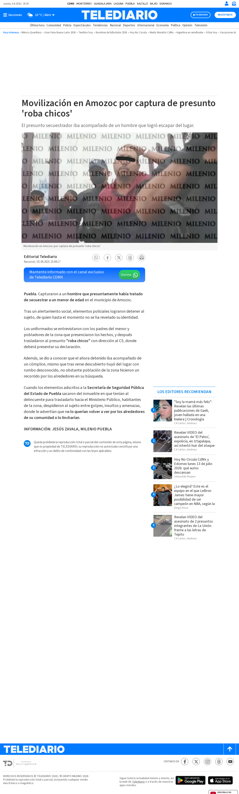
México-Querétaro (32, 32)
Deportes (129, 25)
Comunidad (54, 25)
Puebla (130, 4)
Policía (67, 25)
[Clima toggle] (39, 15)
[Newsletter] (234, 4)
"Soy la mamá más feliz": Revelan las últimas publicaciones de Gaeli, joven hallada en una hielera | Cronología (193, 410)
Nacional (115, 25)
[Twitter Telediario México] (196, 761)
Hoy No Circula (138, 32)
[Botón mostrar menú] (13, 15)
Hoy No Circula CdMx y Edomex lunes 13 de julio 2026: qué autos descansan (193, 466)
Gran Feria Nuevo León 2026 (59, 32)
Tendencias (100, 25)
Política (175, 25)
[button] (96, 257)
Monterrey (84, 4)
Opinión (187, 25)
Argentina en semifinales (189, 32)
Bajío (154, 4)
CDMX (70, 4)
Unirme (126, 274)
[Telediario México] (119, 15)
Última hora (37, 25)
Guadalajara (103, 4)
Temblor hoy (85, 32)
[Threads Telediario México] (218, 761)
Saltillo (142, 4)
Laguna (118, 4)
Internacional (145, 25)
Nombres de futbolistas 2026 (111, 32)
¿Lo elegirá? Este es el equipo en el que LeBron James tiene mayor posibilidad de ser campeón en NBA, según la (194, 495)
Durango (166, 4)
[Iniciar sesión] (227, 3)
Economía (162, 25)
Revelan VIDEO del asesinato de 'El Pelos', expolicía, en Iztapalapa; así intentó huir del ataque (194, 439)
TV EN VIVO (201, 15)
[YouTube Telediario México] (230, 761)
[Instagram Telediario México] (207, 761)
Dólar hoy (211, 32)
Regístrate (225, 15)
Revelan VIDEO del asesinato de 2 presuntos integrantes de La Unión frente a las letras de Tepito (193, 525)
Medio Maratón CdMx (161, 32)
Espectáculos (82, 25)
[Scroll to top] (229, 749)
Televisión (200, 25)
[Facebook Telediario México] (184, 761)
